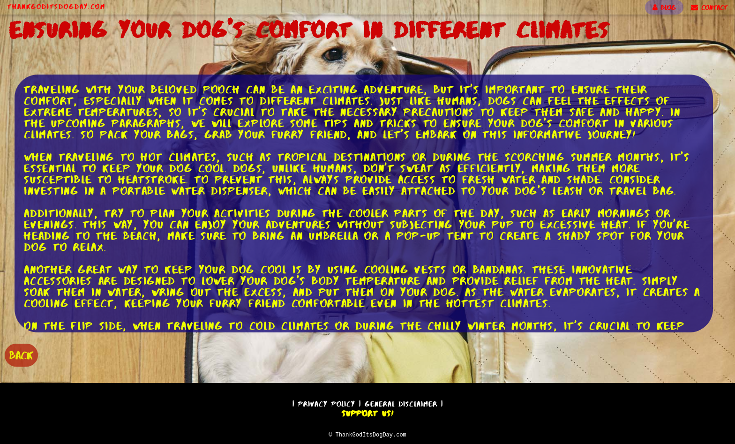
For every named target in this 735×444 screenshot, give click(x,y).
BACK (21, 354)
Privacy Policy (326, 402)
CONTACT (709, 7)
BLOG (664, 7)
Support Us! (367, 412)
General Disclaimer (401, 402)
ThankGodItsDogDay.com (56, 6)
